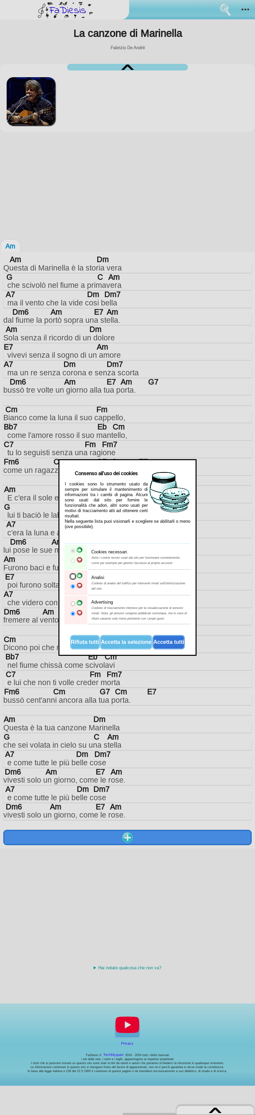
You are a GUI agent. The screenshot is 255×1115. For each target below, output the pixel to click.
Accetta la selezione (126, 642)
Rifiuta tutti (85, 642)
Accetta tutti (168, 642)
